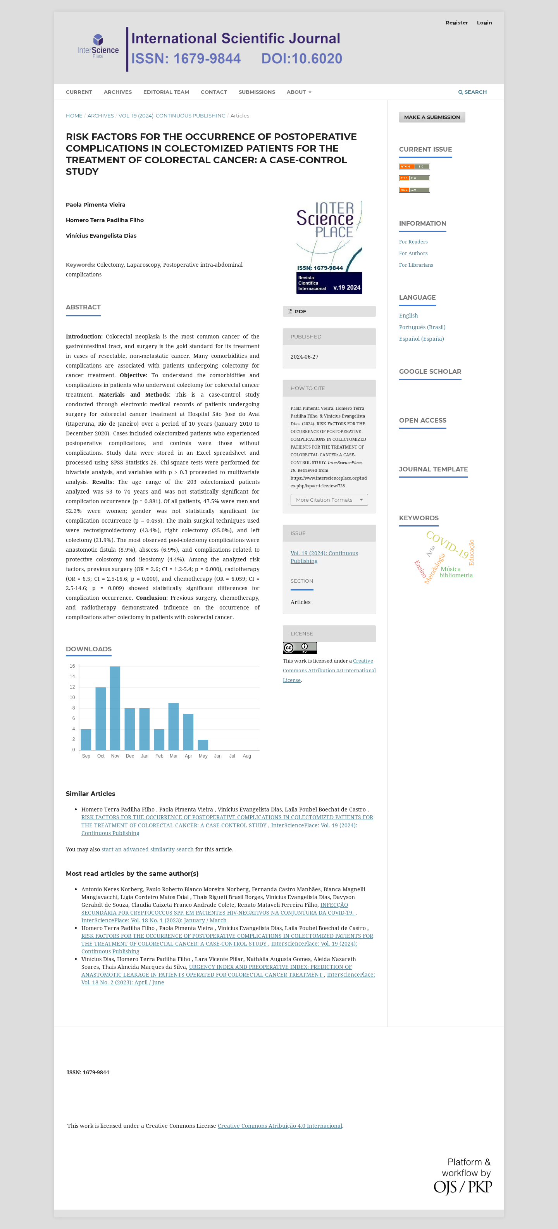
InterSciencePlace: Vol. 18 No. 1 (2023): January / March (154, 920)
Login (484, 22)
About (297, 92)
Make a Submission (432, 117)
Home (74, 115)
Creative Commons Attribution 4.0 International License (329, 670)
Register (457, 22)
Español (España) (421, 338)
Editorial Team (166, 92)
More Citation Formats (324, 500)
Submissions (257, 92)
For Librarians (416, 264)
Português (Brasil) (422, 327)
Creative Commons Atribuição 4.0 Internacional (280, 1125)
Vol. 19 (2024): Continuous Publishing (172, 115)
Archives (118, 92)
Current (79, 92)
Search (472, 92)
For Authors (413, 253)
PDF (299, 311)
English (408, 315)
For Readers (413, 241)
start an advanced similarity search (148, 849)
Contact (214, 92)
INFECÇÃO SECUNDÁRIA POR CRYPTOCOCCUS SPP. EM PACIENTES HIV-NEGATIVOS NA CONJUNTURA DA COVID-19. (218, 908)
